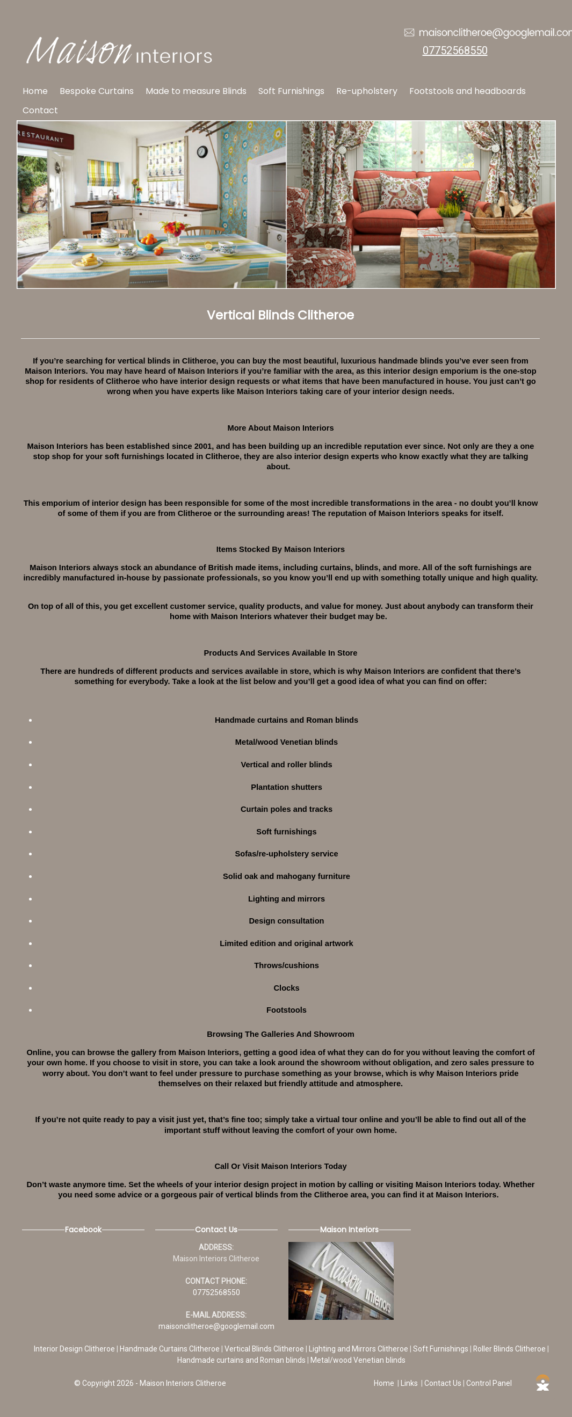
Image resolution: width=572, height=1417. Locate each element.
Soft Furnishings (291, 91)
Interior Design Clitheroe (75, 1349)
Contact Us (442, 1383)
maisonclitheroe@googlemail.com (216, 1326)
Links (409, 1383)
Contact (40, 110)
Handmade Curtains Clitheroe (170, 1349)
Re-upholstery (366, 91)
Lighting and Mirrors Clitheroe (359, 1349)
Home (35, 91)
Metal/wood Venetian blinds (358, 1360)
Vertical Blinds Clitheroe (265, 1349)
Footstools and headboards (467, 91)
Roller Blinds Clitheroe (510, 1349)
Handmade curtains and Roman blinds (242, 1360)
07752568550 (455, 50)
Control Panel (489, 1383)
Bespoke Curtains (97, 91)
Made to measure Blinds (196, 91)
